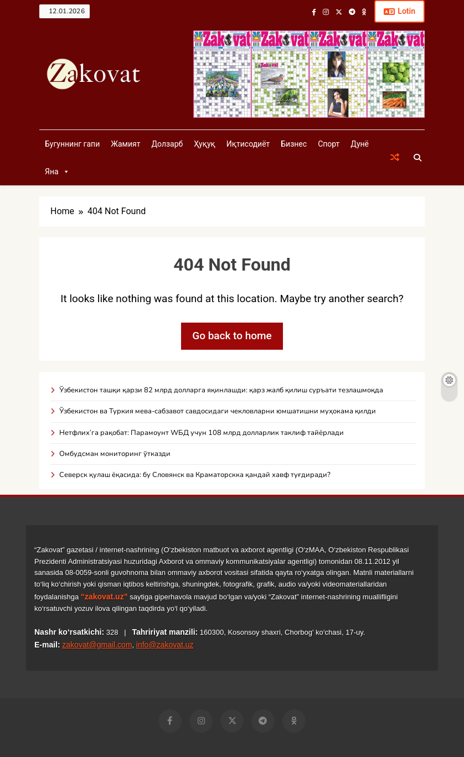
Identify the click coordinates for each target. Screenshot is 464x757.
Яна (57, 171)
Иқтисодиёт (248, 143)
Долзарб (167, 143)
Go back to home (232, 335)
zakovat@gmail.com (97, 644)
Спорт (328, 143)
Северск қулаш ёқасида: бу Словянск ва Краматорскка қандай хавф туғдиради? (195, 475)
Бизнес (294, 143)
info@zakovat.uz (165, 644)
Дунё (359, 143)
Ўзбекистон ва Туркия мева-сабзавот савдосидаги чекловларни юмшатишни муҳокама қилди (217, 411)
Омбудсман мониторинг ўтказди (115, 454)
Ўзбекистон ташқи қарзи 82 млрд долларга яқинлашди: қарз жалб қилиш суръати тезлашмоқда (221, 390)
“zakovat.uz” (104, 596)
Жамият (125, 143)
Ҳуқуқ (204, 143)
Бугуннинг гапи (72, 143)
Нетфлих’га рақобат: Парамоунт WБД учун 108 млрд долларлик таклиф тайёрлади (201, 433)
